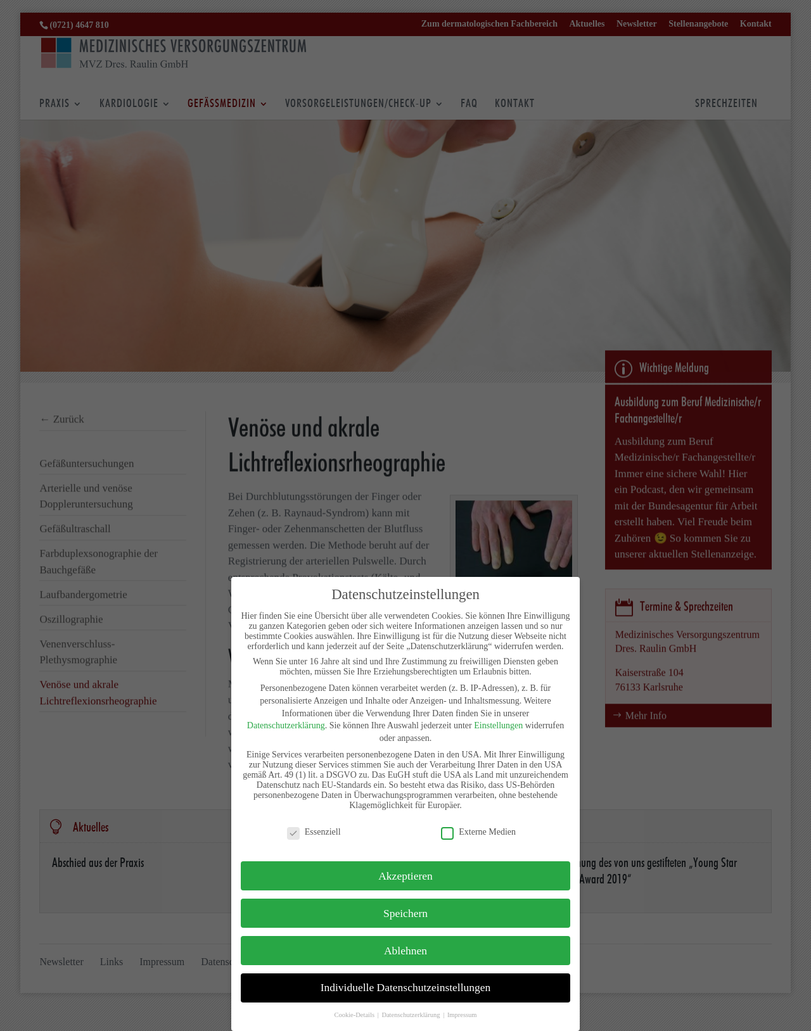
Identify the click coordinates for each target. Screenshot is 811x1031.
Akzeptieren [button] (405, 876)
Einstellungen (498, 725)
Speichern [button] (405, 913)
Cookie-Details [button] (355, 1014)
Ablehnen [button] (405, 950)
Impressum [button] (462, 1014)
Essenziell (314, 832)
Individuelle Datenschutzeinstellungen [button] (406, 987)
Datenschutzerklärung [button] (411, 1014)
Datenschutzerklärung (286, 725)
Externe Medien (478, 832)
